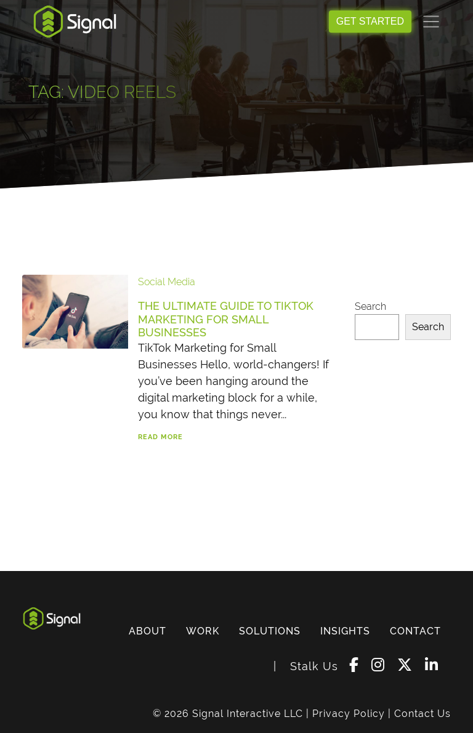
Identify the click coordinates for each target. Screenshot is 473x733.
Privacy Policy (348, 713)
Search (370, 306)
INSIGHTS (345, 631)
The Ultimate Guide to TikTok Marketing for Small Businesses (225, 319)
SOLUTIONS (270, 631)
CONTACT (415, 631)
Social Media (166, 282)
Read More (160, 437)
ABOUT (147, 631)
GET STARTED (370, 21)
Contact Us (422, 713)
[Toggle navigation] (431, 21)
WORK (202, 631)
